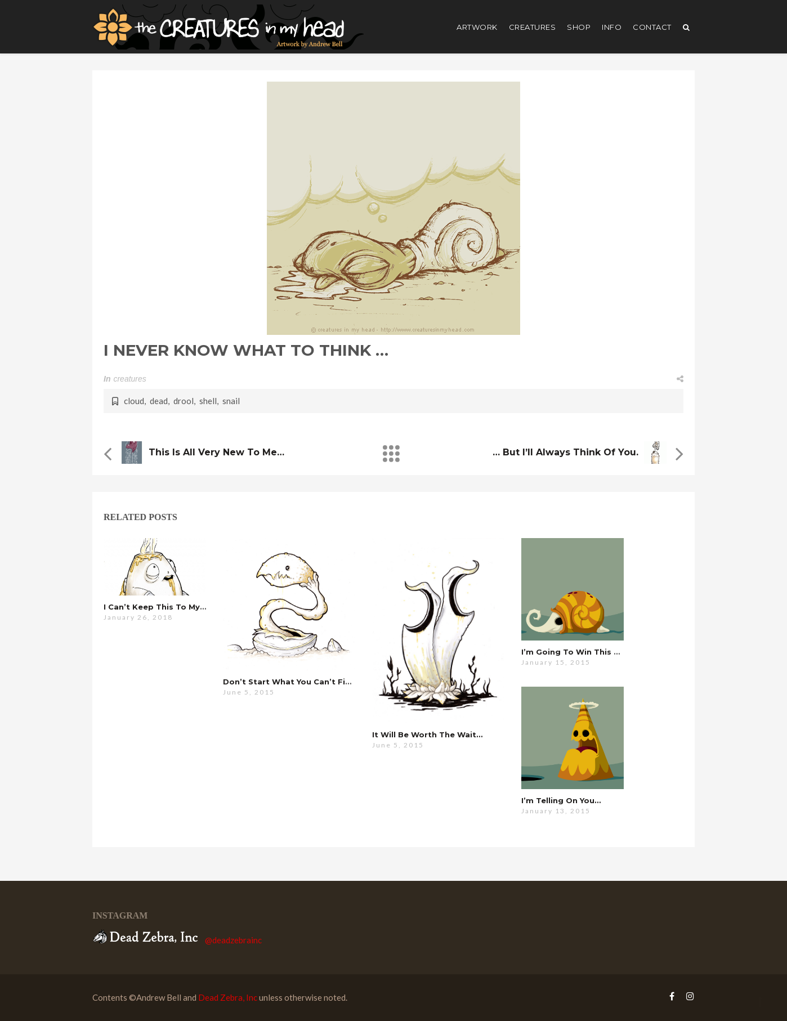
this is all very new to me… (216, 452)
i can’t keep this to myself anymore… (182, 606)
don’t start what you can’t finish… (295, 681)
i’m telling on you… (561, 800)
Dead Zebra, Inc (227, 997)
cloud (134, 401)
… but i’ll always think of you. (565, 452)
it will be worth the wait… (427, 734)
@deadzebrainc (233, 940)
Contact (652, 27)
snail (231, 401)
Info (611, 27)
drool (183, 401)
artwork (477, 27)
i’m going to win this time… (581, 651)
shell (208, 401)
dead (159, 401)
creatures (532, 27)
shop (579, 27)
